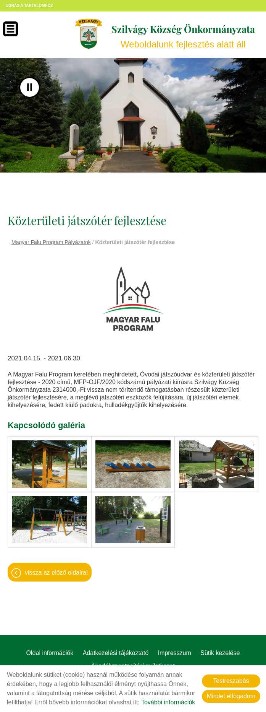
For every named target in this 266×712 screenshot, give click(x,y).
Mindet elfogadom (231, 696)
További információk (168, 702)
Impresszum (174, 652)
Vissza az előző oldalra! (56, 572)
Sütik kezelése (220, 652)
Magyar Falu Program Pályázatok (51, 242)
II (29, 87)
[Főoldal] (88, 34)
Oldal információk (50, 652)
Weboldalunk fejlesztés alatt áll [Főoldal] (183, 36)
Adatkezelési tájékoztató (116, 652)
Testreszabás (231, 681)
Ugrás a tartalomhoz (29, 5)
